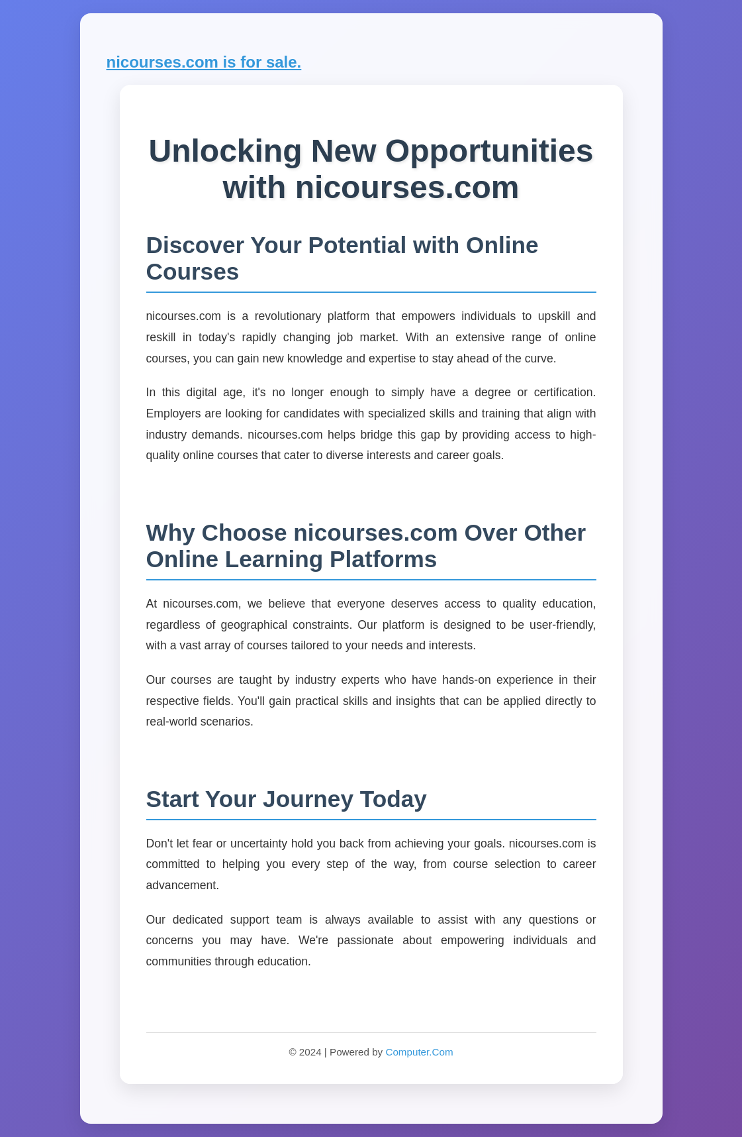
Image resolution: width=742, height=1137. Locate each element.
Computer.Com (419, 1051)
